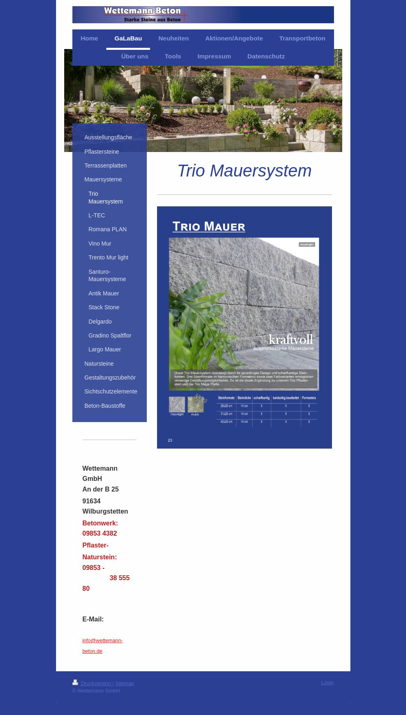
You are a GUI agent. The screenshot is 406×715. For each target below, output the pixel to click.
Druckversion (92, 683)
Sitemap (124, 683)
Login (327, 683)
